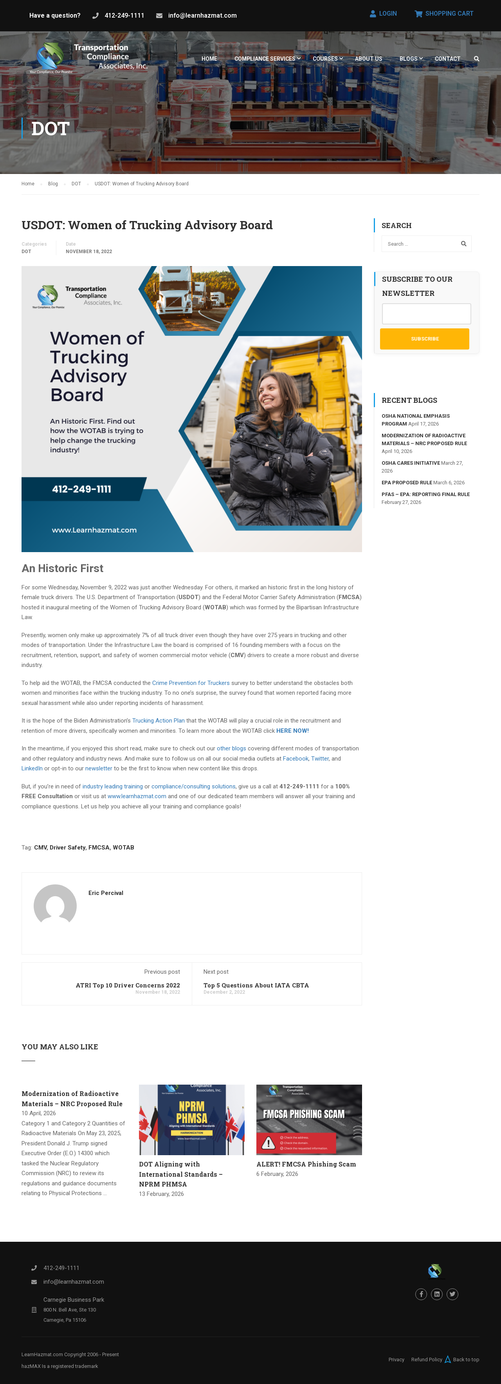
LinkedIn (32, 771)
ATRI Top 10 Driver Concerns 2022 (128, 989)
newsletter (98, 771)
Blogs (409, 59)
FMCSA (99, 851)
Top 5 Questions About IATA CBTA (256, 989)
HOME (209, 59)
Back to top (460, 1359)
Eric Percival (105, 896)
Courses (325, 59)
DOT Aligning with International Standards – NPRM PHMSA (181, 1177)
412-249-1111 (124, 15)
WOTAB (123, 851)
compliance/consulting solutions (193, 789)
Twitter (320, 761)
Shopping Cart (444, 13)
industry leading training (113, 789)
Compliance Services (265, 59)
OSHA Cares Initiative (411, 466)
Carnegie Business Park (73, 1299)
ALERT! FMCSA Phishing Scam (306, 1167)
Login (383, 13)
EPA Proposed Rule (407, 486)
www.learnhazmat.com (137, 799)
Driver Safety (67, 851)
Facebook (295, 761)
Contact (448, 59)
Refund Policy (426, 1359)
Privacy (396, 1359)
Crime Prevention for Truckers (191, 686)
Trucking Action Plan (158, 724)
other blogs (231, 751)
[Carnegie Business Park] (34, 1310)
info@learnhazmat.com (202, 15)
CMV (40, 851)
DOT (26, 254)
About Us (368, 59)
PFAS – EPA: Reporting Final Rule (426, 498)
